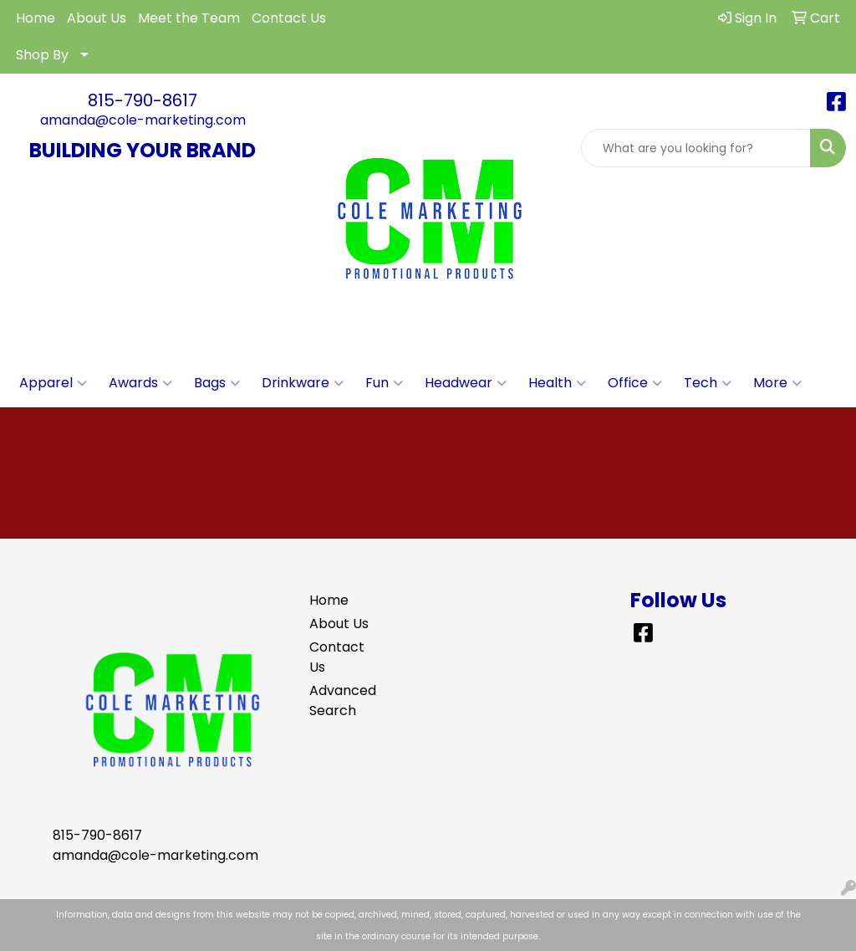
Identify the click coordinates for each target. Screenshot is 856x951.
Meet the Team (189, 18)
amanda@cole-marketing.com (143, 120)
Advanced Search (339, 700)
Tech (707, 383)
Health (557, 383)
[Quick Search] (696, 148)
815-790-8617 (142, 100)
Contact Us (289, 18)
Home (35, 18)
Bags (217, 383)
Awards (140, 383)
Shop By (42, 54)
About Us (96, 18)
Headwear (466, 383)
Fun (384, 383)
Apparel (53, 383)
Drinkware (303, 383)
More (777, 383)
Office (635, 383)
